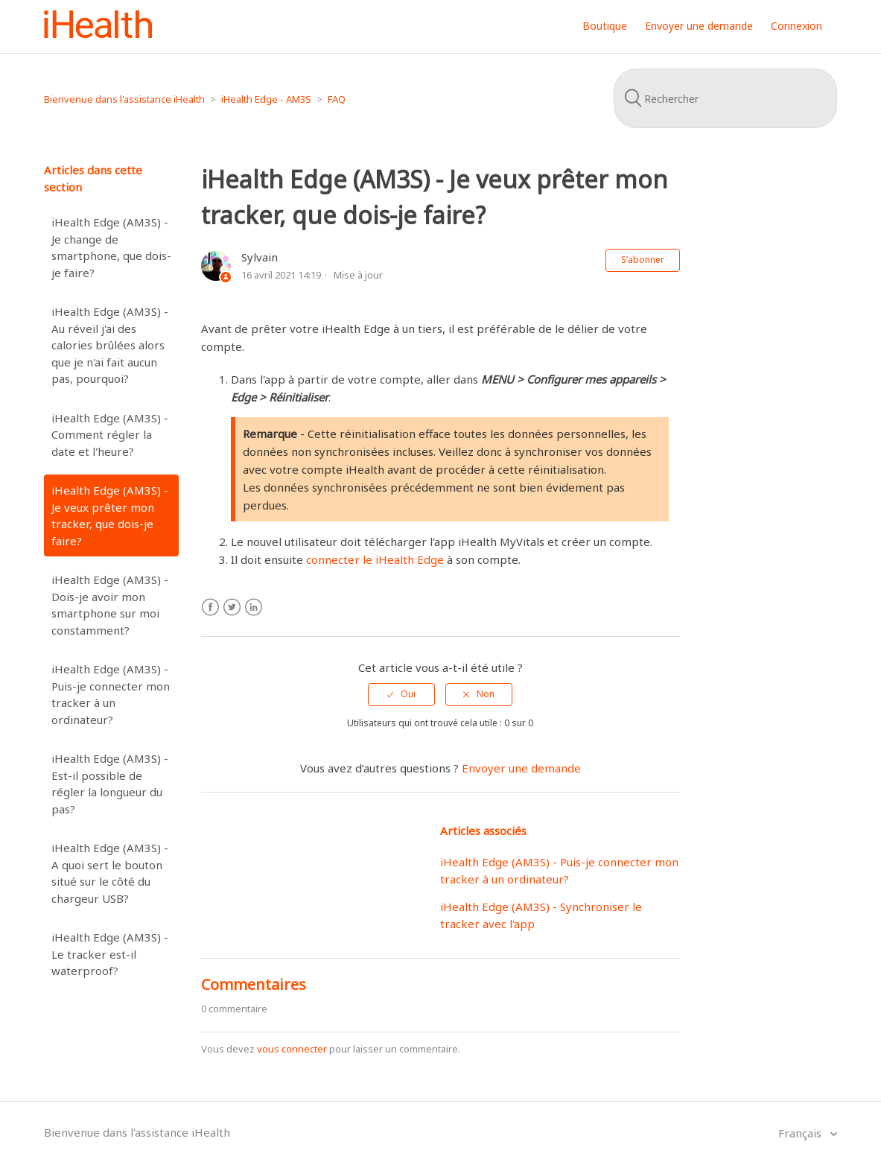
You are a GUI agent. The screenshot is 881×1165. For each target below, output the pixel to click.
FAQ (337, 99)
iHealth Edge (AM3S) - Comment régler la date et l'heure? (109, 434)
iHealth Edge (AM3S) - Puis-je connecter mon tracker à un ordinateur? (110, 694)
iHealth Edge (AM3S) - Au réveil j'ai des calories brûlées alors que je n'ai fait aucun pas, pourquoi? (109, 345)
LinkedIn (253, 607)
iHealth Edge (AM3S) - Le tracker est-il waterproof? (109, 954)
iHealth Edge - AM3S (266, 99)
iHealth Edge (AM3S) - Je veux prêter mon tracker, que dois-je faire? (109, 515)
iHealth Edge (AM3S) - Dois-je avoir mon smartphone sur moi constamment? (109, 605)
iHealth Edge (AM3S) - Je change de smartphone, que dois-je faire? (111, 247)
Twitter (232, 607)
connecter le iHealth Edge (375, 559)
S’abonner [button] (642, 259)
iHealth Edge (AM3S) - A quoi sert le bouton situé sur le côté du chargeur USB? (109, 873)
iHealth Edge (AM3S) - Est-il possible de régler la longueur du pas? (109, 783)
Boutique (604, 26)
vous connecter (292, 1049)
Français (801, 1133)
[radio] (401, 694)
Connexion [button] (796, 26)
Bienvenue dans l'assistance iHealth (124, 99)
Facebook (210, 607)
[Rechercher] (725, 98)
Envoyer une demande (699, 26)
